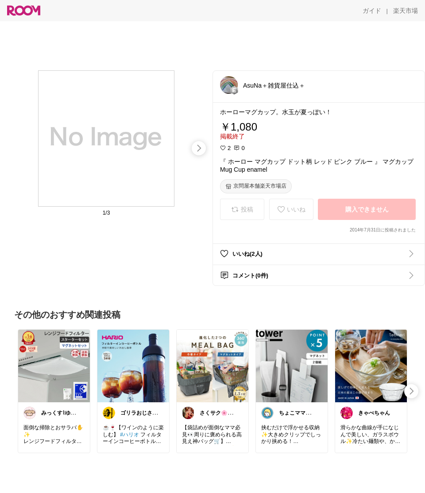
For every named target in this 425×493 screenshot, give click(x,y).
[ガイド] (372, 11)
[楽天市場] (405, 11)
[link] (54, 365)
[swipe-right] (199, 148)
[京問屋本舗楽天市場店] (256, 186)
